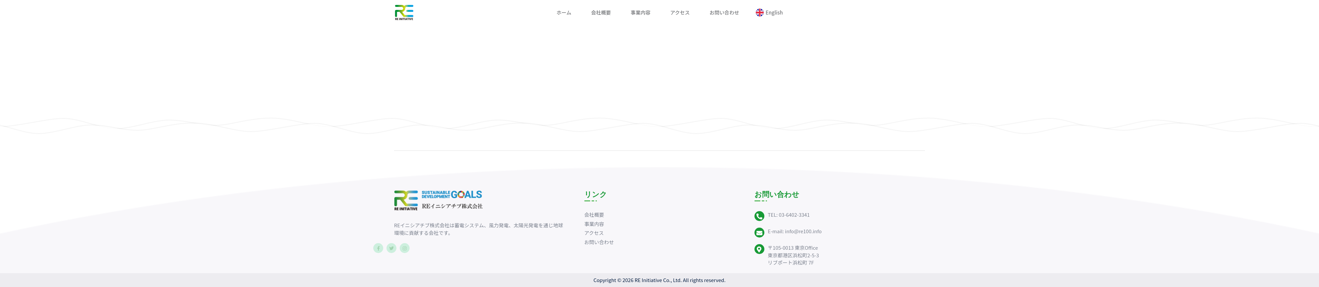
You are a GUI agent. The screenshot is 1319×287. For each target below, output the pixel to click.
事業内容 (640, 12)
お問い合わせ (724, 12)
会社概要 (601, 12)
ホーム (564, 12)
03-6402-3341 (794, 214)
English (774, 12)
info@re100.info (803, 231)
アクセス (680, 12)
